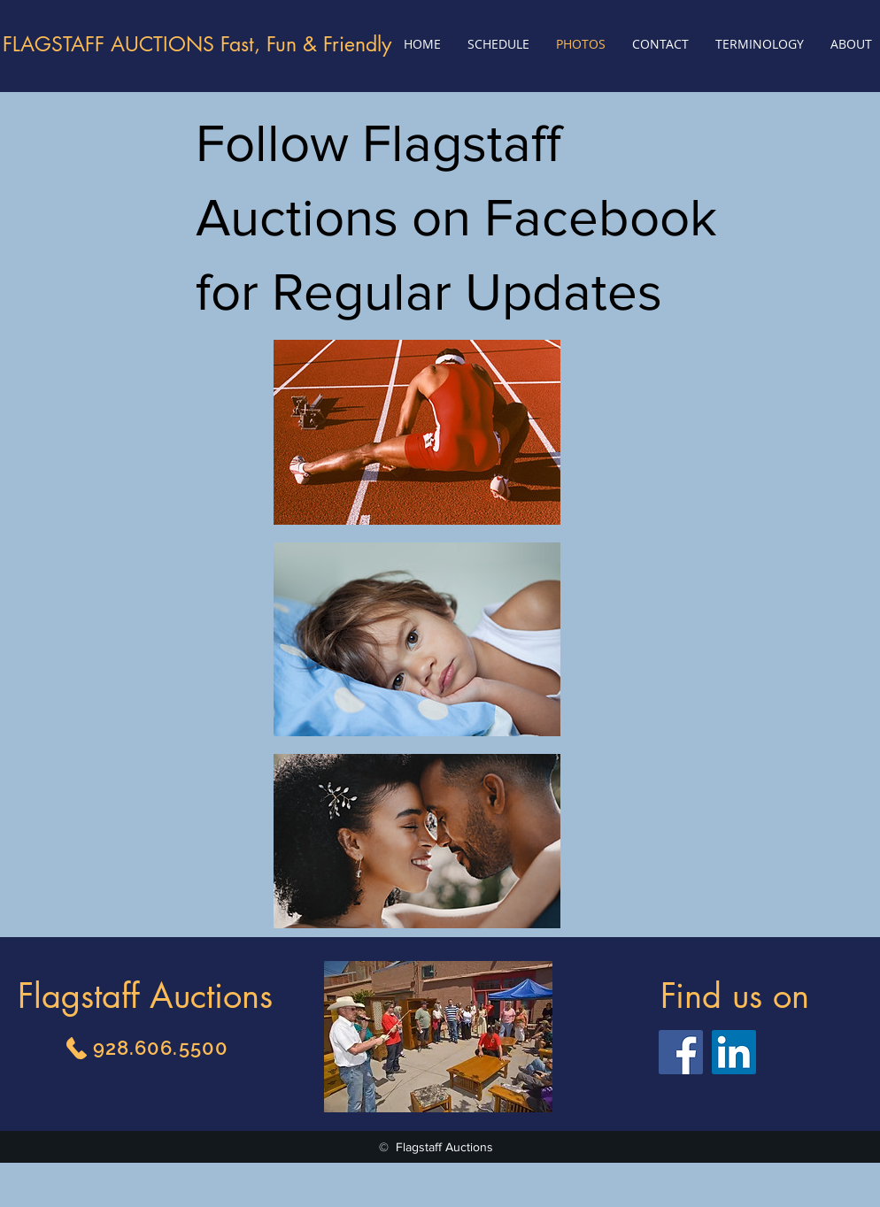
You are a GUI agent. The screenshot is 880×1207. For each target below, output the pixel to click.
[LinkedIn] (734, 1052)
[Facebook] (681, 1052)
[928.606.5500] (145, 1047)
